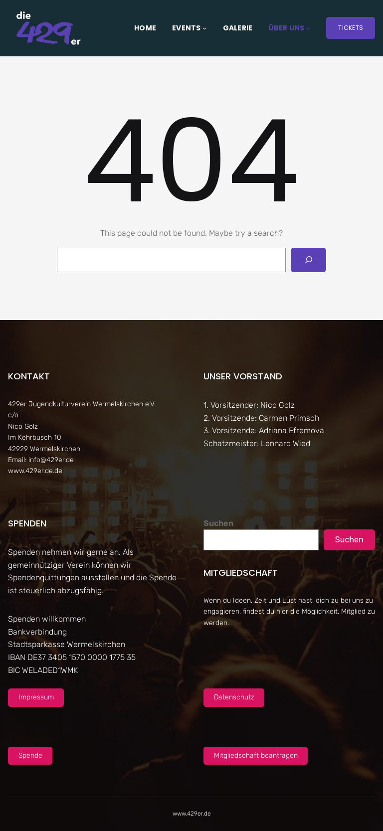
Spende (30, 755)
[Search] (308, 260)
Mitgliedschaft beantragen (256, 755)
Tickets (350, 27)
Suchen (218, 523)
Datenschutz (234, 697)
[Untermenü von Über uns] (308, 28)
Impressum (36, 697)
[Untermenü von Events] (204, 28)
